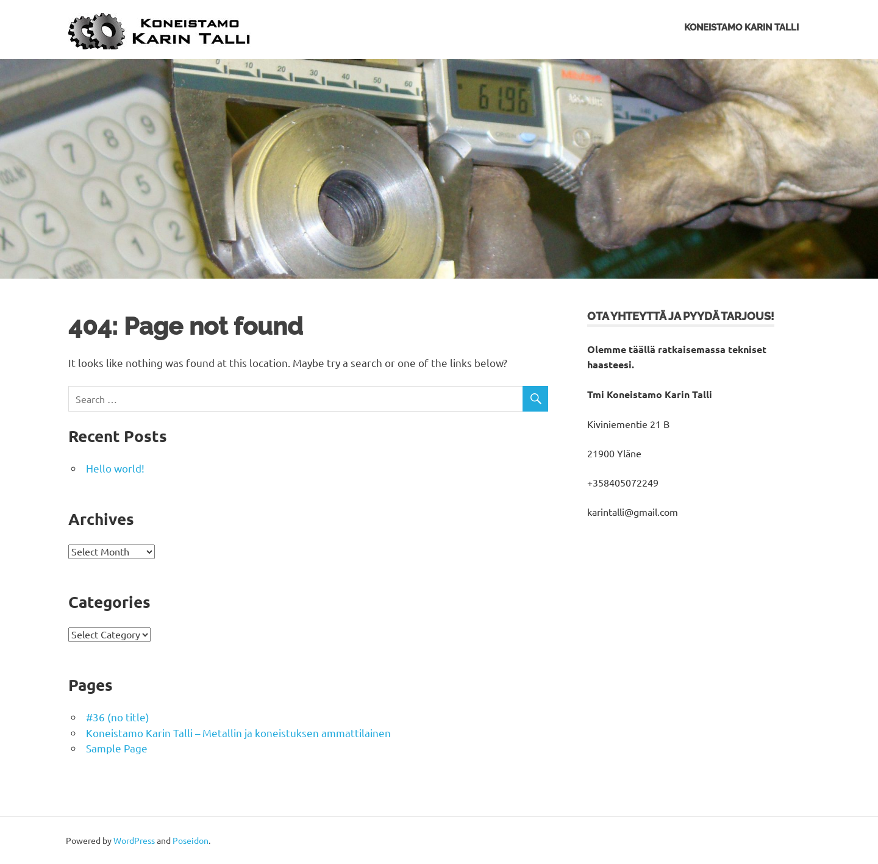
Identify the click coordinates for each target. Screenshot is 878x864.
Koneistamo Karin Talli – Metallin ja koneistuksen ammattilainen (238, 732)
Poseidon (191, 840)
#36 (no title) (117, 716)
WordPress (134, 840)
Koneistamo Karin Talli (741, 27)
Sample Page (117, 747)
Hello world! (115, 468)
